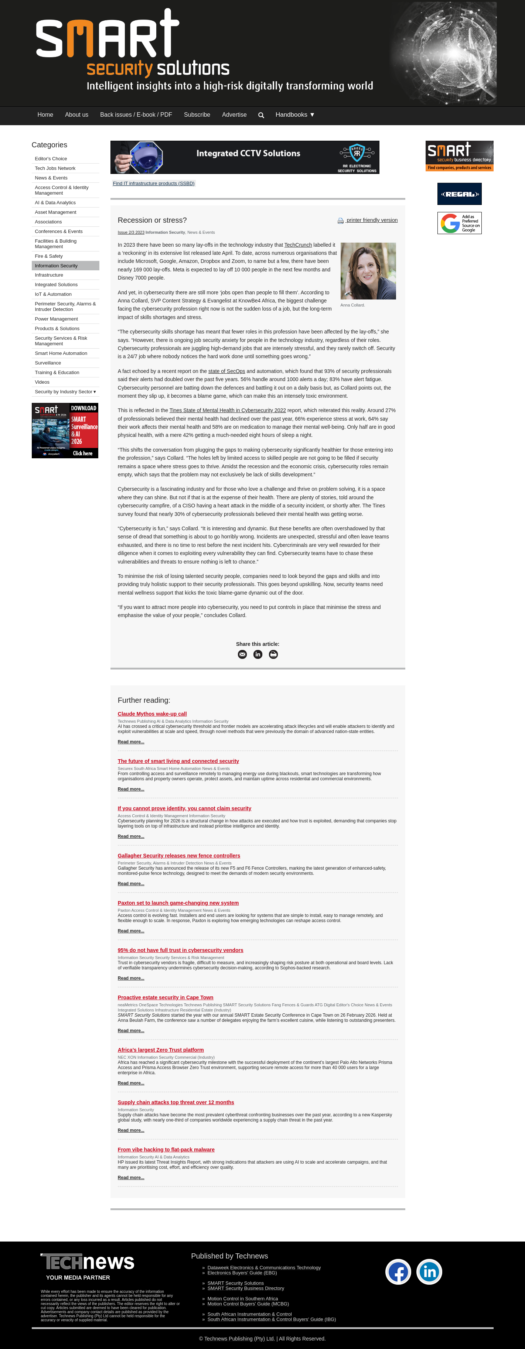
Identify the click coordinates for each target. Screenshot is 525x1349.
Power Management (56, 319)
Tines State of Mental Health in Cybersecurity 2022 (228, 410)
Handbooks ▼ (296, 114)
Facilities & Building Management (56, 243)
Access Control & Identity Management (62, 190)
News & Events (51, 178)
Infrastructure (49, 275)
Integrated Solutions (56, 284)
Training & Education (57, 372)
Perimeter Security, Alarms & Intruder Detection (65, 306)
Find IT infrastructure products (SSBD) (154, 183)
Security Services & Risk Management (61, 340)
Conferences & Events (59, 231)
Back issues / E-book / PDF (136, 115)
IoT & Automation (53, 294)
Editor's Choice (51, 158)
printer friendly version (367, 220)
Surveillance (48, 363)
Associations (48, 222)
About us (76, 115)
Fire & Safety (49, 256)
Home (46, 115)
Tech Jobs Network (55, 168)
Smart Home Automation (62, 353)
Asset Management (55, 212)
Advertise (234, 115)
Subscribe (197, 115)
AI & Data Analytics (55, 202)
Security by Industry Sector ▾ (65, 391)
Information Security (56, 265)
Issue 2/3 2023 (131, 232)
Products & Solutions (57, 328)
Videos (42, 382)
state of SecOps (226, 371)
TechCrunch (298, 245)
